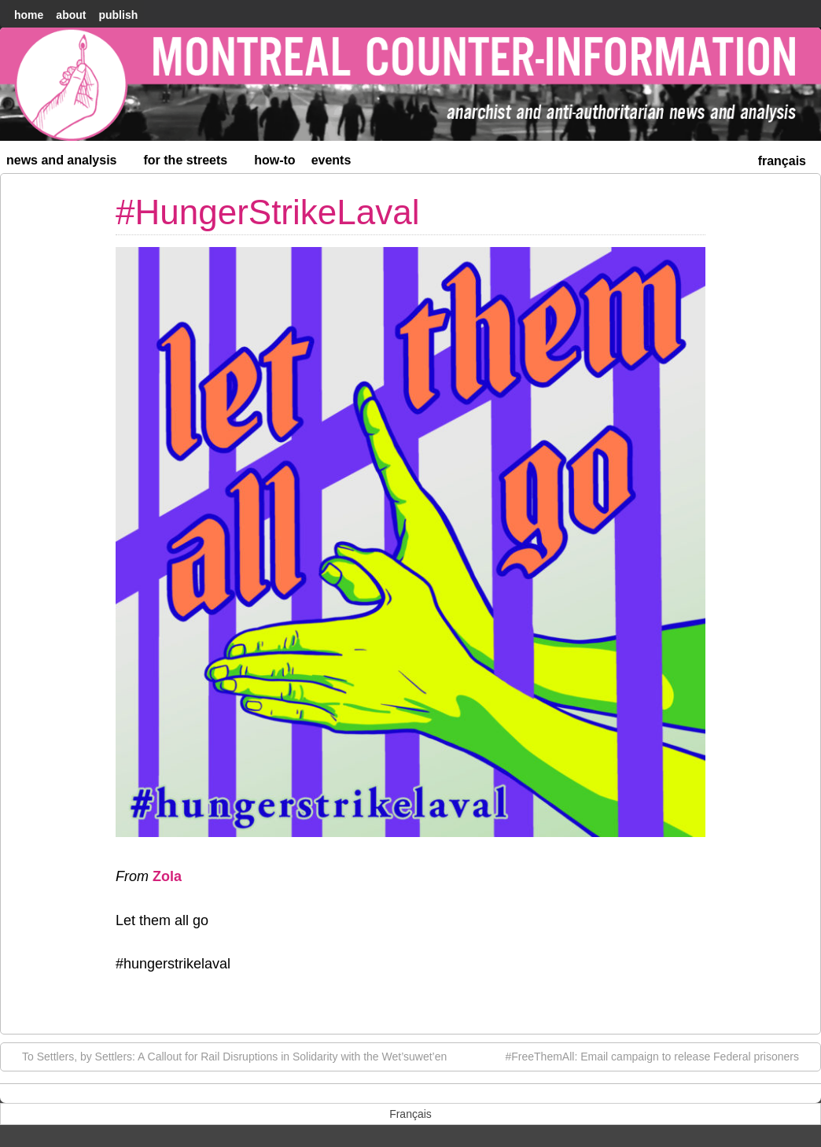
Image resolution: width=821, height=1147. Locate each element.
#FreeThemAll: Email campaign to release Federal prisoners (660, 1056)
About (71, 15)
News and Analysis (68, 163)
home (28, 15)
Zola (167, 876)
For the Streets (192, 163)
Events (331, 160)
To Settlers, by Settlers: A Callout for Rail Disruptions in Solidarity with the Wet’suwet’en (226, 1056)
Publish (118, 15)
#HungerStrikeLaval (267, 212)
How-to (274, 160)
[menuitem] (782, 159)
